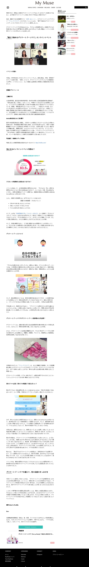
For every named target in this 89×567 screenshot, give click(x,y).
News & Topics (32, 7)
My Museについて (9, 556)
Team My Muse (9, 559)
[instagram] (7, 7)
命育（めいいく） (31, 19)
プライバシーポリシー (58, 554)
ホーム (7, 554)
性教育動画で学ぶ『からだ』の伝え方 (27, 213)
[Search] (81, 7)
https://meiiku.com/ (40, 142)
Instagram (39, 554)
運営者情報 (8, 561)
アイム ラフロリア (14, 21)
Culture (58, 7)
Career (53, 7)
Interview (40, 7)
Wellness (47, 7)
